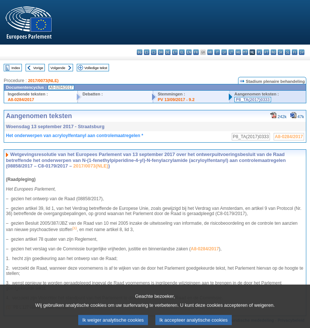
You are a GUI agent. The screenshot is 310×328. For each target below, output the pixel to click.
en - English (189, 52)
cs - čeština (153, 52)
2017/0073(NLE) (43, 80)
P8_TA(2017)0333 (253, 99)
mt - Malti (245, 52)
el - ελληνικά (182, 52)
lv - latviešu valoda (224, 52)
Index (15, 68)
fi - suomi (294, 52)
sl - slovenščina (287, 52)
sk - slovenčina (280, 52)
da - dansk (161, 52)
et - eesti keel (175, 52)
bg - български (139, 52)
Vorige (38, 68)
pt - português (266, 52)
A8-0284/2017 (21, 99)
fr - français (196, 52)
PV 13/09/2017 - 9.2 (176, 99)
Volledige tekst (95, 68)
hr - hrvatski (210, 52)
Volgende (57, 68)
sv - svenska (301, 52)
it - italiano (217, 52)
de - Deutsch (168, 52)
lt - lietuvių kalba (231, 52)
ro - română (273, 52)
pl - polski (259, 52)
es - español (146, 52)
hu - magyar (238, 52)
